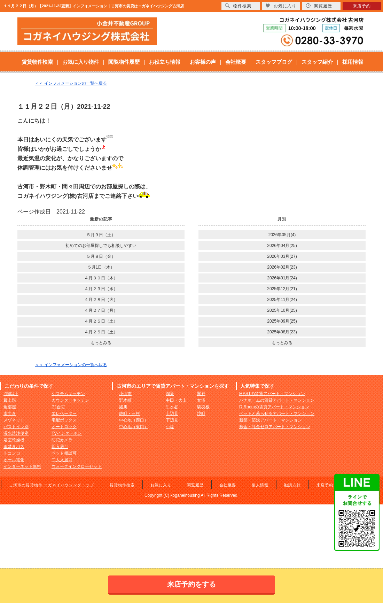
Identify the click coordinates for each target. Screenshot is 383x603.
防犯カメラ (62, 440)
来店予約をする (191, 584)
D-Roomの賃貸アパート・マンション (274, 406)
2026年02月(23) (282, 267)
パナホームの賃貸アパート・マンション (276, 400)
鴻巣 (170, 393)
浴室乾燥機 (13, 440)
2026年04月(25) (282, 245)
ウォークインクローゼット (77, 466)
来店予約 (324, 485)
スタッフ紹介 (317, 62)
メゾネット (13, 420)
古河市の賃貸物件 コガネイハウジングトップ (51, 485)
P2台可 (58, 406)
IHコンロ (11, 453)
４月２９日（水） (101, 288)
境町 (201, 413)
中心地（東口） (133, 426)
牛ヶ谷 (172, 406)
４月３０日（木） (101, 278)
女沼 (201, 400)
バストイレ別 (16, 426)
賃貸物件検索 (37, 62)
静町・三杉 (129, 413)
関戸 (201, 393)
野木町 (125, 400)
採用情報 (352, 62)
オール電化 (13, 459)
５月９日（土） (101, 234)
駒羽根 (203, 406)
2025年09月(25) (282, 321)
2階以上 (10, 393)
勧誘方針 (292, 485)
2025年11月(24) (282, 299)
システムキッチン (68, 393)
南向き (9, 413)
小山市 (125, 393)
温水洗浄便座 (16, 433)
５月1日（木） (101, 267)
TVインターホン (67, 433)
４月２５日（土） (101, 321)
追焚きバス (13, 446)
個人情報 (260, 485)
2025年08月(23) (282, 332)
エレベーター (64, 413)
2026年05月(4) (282, 234)
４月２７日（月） (101, 310)
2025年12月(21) (282, 288)
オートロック (64, 426)
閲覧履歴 (195, 485)
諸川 (123, 406)
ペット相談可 (64, 453)
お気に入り (160, 485)
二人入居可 (62, 459)
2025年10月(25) (282, 310)
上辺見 (172, 413)
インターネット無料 (22, 466)
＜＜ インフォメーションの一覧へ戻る (71, 83)
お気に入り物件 (80, 62)
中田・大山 (176, 400)
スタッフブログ (274, 62)
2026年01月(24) (282, 278)
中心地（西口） (133, 420)
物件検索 (238, 5)
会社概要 (235, 62)
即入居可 (60, 446)
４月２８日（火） (101, 299)
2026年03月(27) (282, 256)
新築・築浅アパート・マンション (270, 420)
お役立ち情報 (164, 62)
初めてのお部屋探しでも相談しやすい (100, 245)
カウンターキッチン (70, 400)
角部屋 (9, 406)
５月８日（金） (101, 256)
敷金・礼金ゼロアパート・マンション (274, 426)
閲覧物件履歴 (124, 62)
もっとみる (101, 342)
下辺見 (172, 420)
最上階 (9, 400)
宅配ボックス (64, 420)
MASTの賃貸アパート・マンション (272, 393)
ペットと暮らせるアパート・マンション (276, 413)
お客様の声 (203, 62)
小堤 (170, 426)
